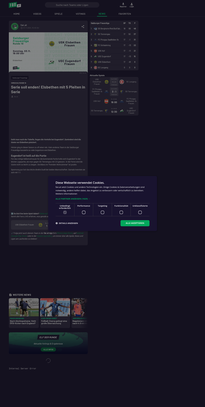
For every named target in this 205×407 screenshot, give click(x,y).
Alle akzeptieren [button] (135, 223)
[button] (102, 198)
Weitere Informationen (66, 193)
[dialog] (102, 203)
